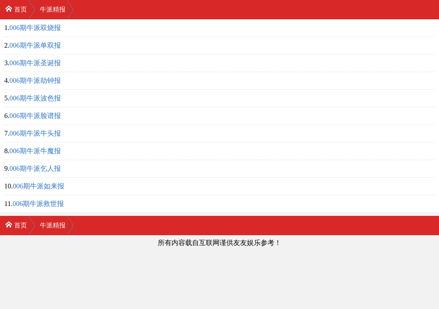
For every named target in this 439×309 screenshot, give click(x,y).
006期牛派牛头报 (35, 133)
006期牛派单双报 (35, 45)
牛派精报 (53, 9)
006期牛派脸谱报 (35, 115)
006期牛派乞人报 (35, 168)
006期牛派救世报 (38, 203)
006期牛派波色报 (35, 98)
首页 (16, 9)
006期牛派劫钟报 (35, 80)
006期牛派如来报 (38, 186)
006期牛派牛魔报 (35, 150)
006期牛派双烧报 (35, 27)
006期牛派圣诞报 (35, 63)
